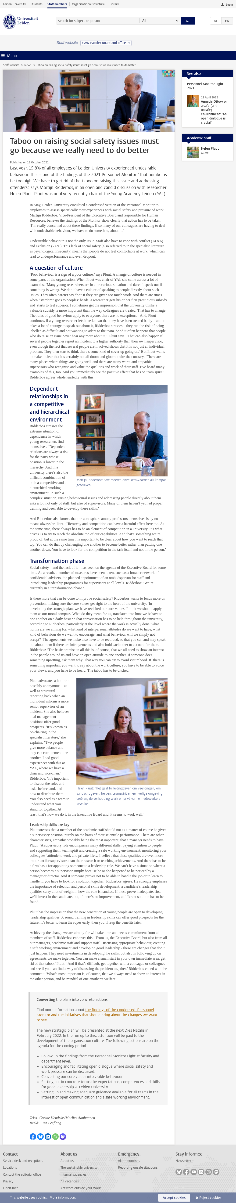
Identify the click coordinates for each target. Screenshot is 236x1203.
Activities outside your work (81, 1188)
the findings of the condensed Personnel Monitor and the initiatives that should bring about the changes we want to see (97, 1015)
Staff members (57, 4)
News (27, 65)
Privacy (8, 1181)
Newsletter (183, 1161)
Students (37, 4)
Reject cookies (210, 1198)
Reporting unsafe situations (137, 1167)
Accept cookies (174, 1198)
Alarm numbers (129, 1161)
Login (229, 5)
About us (67, 1161)
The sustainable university (79, 1167)
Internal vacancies (73, 1174)
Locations (10, 1167)
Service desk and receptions (23, 1161)
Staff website (11, 65)
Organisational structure (88, 4)
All (144, 20)
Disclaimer (10, 1188)
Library (114, 4)
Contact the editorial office (22, 1174)
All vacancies (70, 1181)
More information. (63, 1197)
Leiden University (14, 4)
